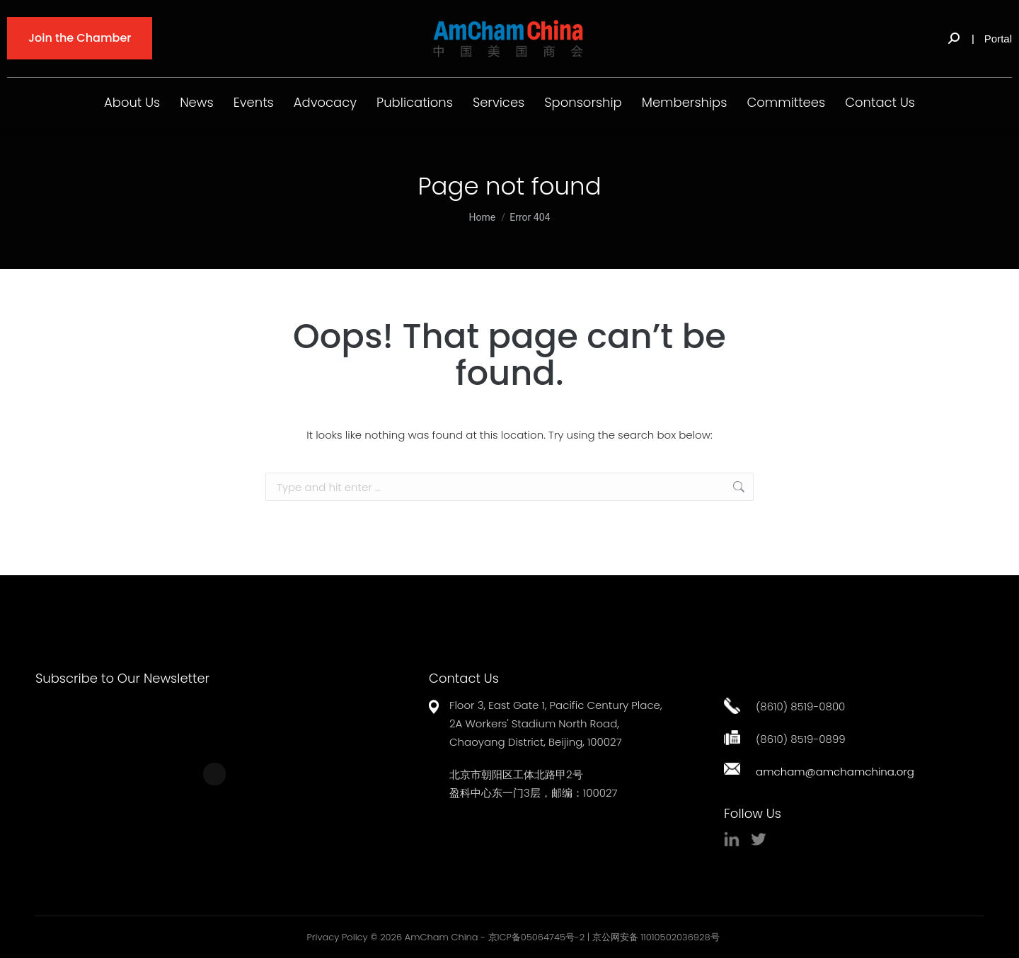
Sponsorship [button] (583, 102)
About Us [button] (132, 102)
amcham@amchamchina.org (835, 771)
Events (254, 102)
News (196, 102)
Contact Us (880, 102)
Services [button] (498, 102)
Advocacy (325, 102)
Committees (786, 102)
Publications (414, 102)
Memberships (684, 102)
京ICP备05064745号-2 (536, 937)
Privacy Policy (336, 937)
